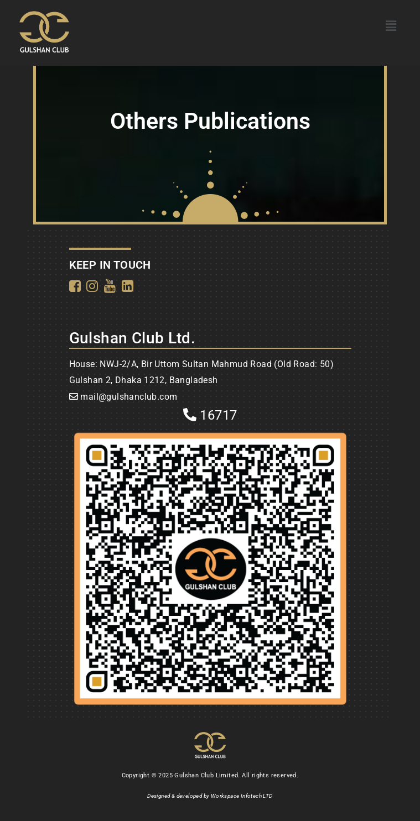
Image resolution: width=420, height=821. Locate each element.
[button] (391, 25)
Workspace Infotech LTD (242, 796)
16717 (210, 415)
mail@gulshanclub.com (128, 396)
